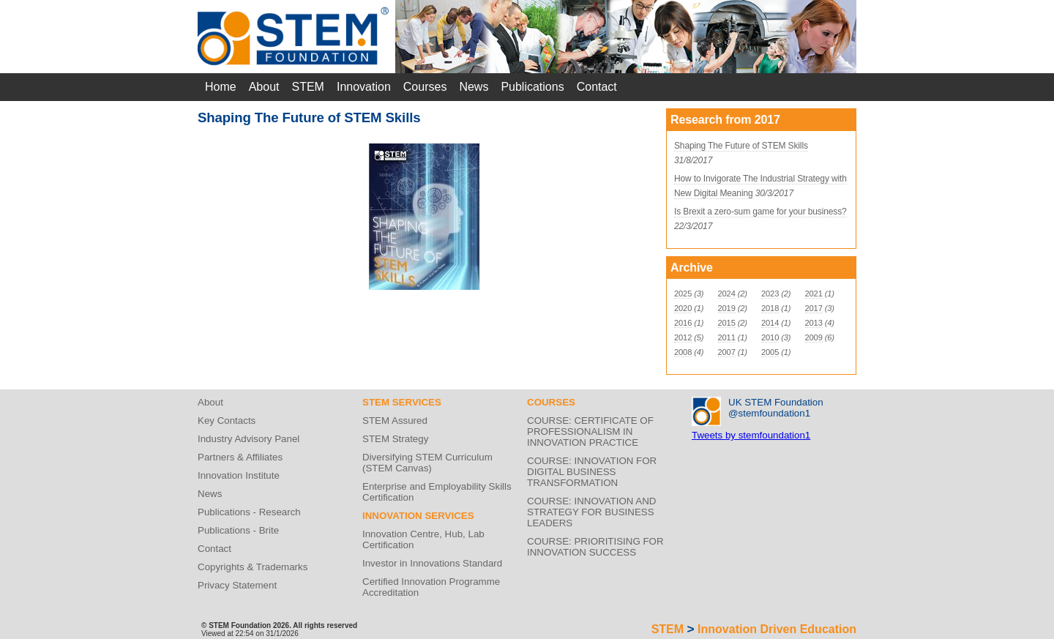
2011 (727, 337)
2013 (814, 322)
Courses (425, 87)
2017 (814, 308)
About (264, 87)
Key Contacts (226, 420)
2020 (683, 308)
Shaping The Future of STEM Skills (741, 146)
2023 (770, 293)
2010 (770, 337)
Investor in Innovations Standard (432, 563)
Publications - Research (249, 512)
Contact (597, 87)
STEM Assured (394, 420)
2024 (727, 293)
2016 (683, 322)
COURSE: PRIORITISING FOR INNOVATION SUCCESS (595, 547)
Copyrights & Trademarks (252, 566)
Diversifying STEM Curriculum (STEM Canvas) (427, 463)
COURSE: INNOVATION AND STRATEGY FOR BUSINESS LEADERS (592, 512)
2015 (727, 322)
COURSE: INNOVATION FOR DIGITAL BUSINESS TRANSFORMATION (592, 471)
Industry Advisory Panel (248, 438)
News (473, 87)
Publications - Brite (238, 530)
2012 (683, 337)
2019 (727, 308)
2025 (683, 293)
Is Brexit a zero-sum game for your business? (760, 211)
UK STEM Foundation (775, 402)
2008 (683, 352)
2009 (814, 337)
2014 (770, 322)
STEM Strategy (395, 438)
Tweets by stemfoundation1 (751, 435)
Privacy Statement (237, 585)
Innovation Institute (239, 475)
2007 (727, 352)
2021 (814, 293)
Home (220, 87)
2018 (770, 308)
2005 (770, 352)
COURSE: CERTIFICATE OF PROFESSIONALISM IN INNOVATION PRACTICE (590, 431)
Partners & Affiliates (240, 457)
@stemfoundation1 (769, 413)
